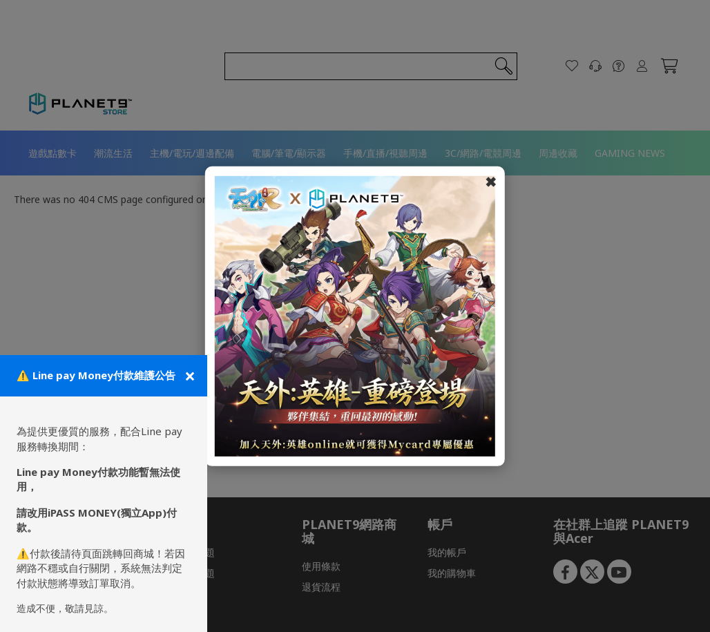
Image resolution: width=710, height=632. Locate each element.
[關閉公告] (188, 375)
